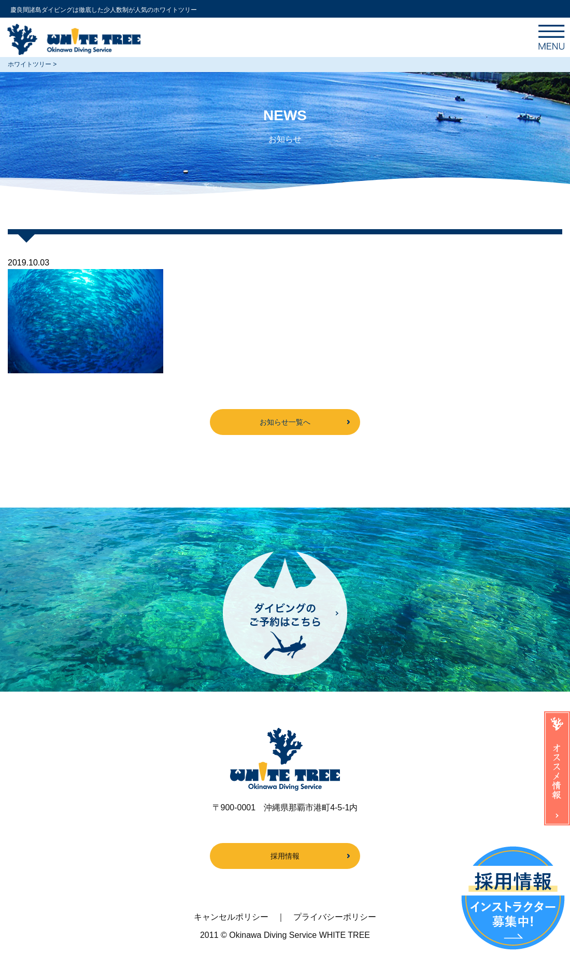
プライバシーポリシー (334, 916)
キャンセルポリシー (231, 916)
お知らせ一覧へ (285, 422)
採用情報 (285, 856)
